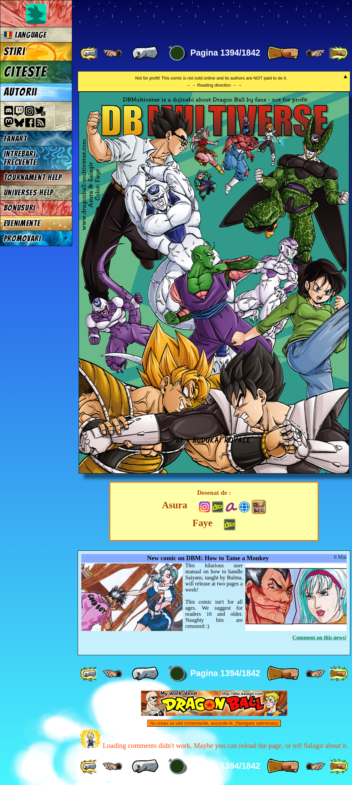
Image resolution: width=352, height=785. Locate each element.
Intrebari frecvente (20, 158)
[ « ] (145, 53)
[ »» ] (338, 53)
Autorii (20, 92)
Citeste (25, 72)
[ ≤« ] (112, 53)
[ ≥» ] (315, 53)
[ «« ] (90, 53)
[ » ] (283, 53)
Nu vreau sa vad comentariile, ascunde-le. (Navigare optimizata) (214, 723)
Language (25, 35)
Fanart (15, 138)
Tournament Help (33, 177)
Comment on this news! (320, 637)
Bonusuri (19, 208)
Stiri (14, 51)
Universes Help (29, 192)
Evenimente (22, 223)
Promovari (22, 238)
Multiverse (176, 19)
